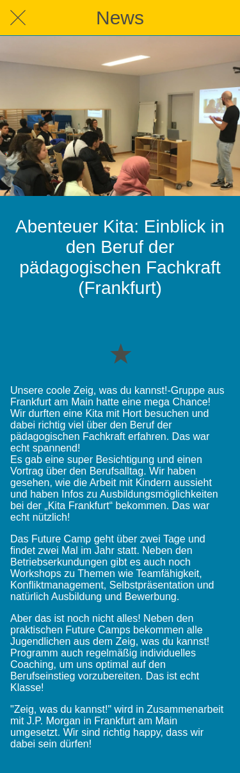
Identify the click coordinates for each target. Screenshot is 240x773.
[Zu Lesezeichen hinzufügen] (120, 353)
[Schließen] (18, 18)
